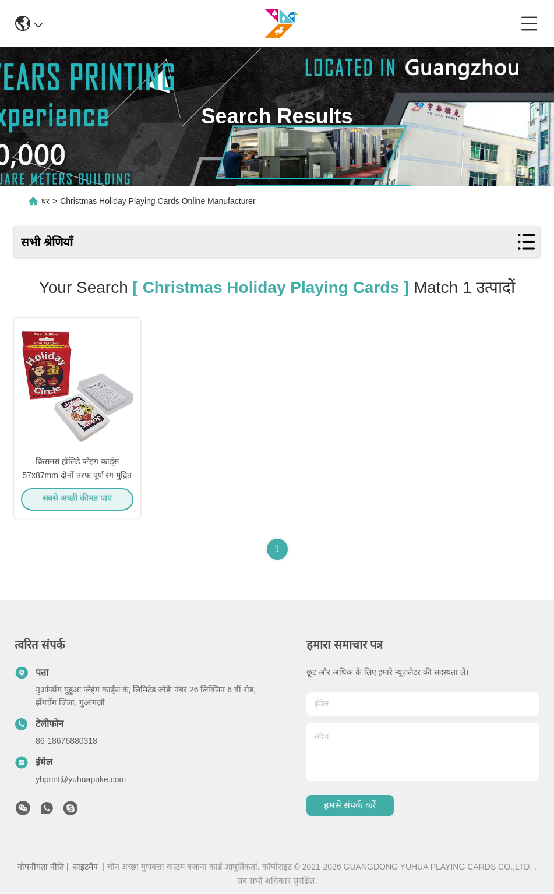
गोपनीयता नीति (40, 867)
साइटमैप (85, 867)
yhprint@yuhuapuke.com (81, 780)
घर (45, 201)
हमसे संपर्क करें (350, 806)
